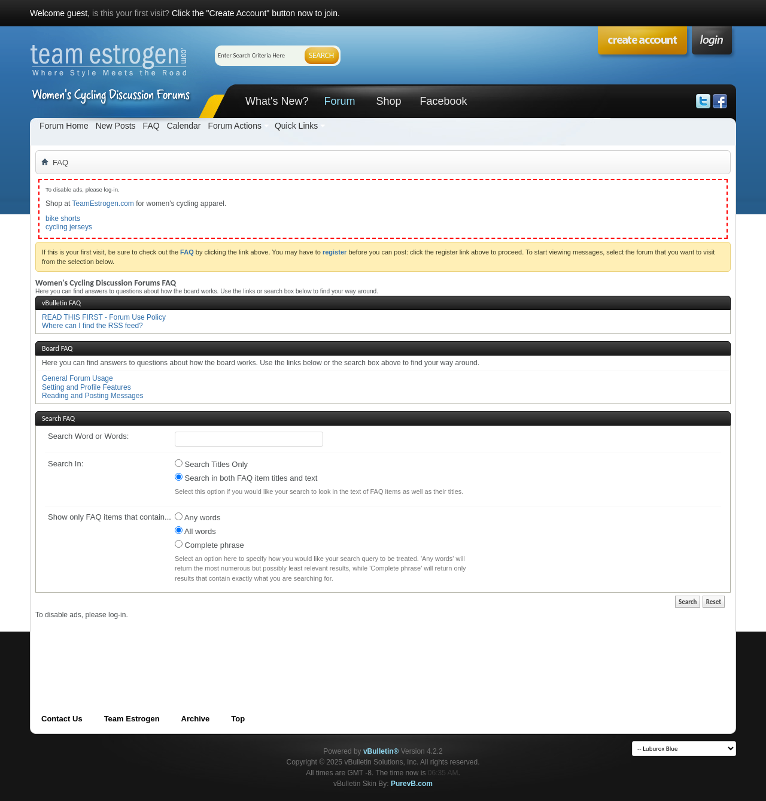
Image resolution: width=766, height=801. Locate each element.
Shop (388, 101)
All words (195, 531)
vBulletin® (381, 751)
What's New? (276, 101)
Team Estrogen (132, 718)
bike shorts (62, 218)
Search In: (65, 463)
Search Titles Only (211, 464)
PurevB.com (412, 783)
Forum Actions (234, 126)
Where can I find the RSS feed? (92, 325)
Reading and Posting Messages (92, 396)
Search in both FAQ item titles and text (246, 478)
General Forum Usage (77, 378)
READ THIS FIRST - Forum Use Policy (104, 317)
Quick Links (296, 126)
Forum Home (64, 126)
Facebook (443, 101)
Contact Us (62, 718)
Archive (195, 718)
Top (238, 718)
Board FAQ (57, 348)
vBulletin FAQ (61, 303)
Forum (339, 101)
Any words (198, 517)
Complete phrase (209, 545)
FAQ (151, 126)
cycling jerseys (68, 227)
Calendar (184, 126)
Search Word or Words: (88, 436)
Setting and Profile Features (86, 387)
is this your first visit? (130, 13)
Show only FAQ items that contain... (109, 516)
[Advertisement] (253, 646)
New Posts (116, 126)
